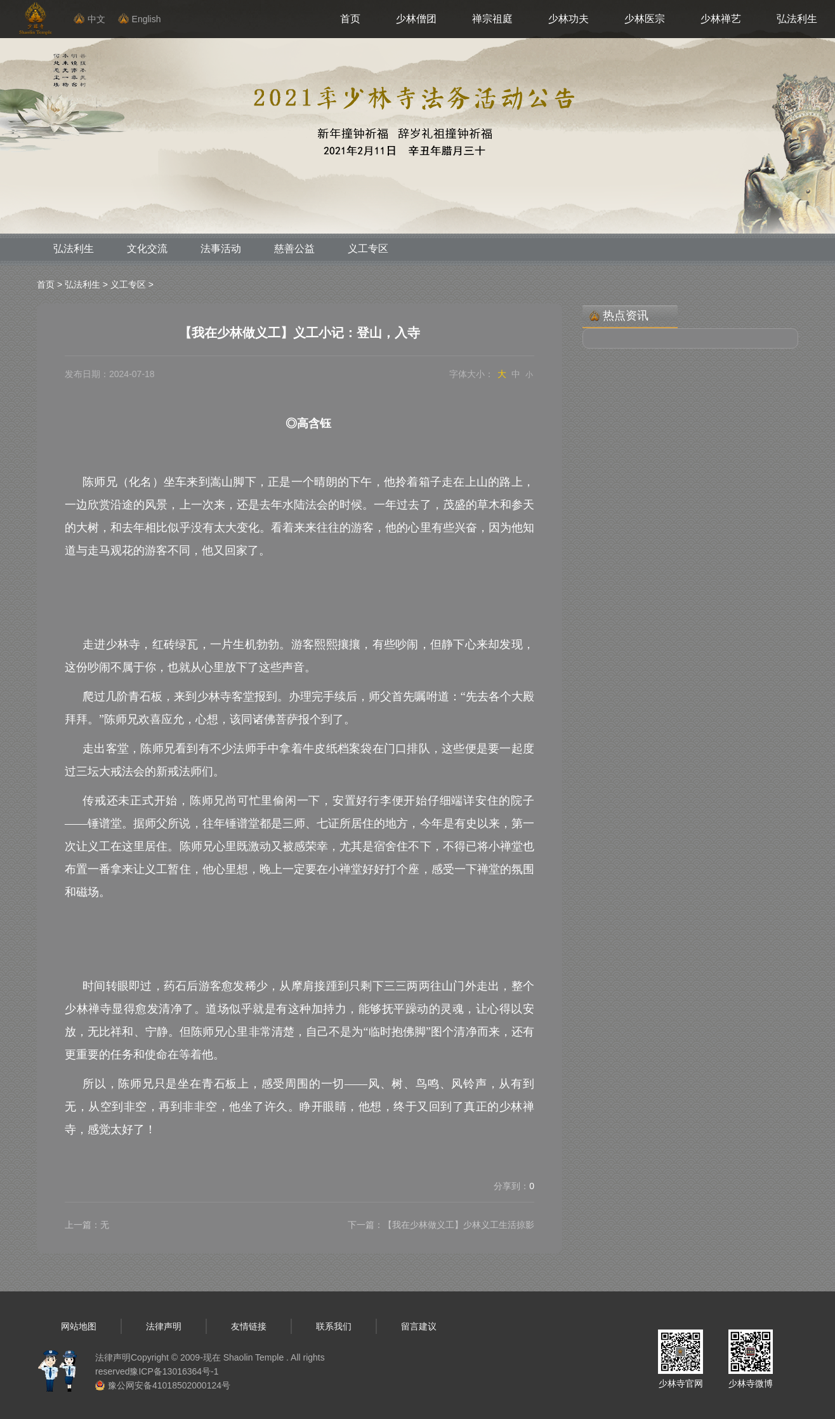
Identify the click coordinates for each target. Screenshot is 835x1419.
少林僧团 (416, 18)
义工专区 (368, 248)
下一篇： (441, 1225)
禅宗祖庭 (492, 18)
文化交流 (147, 248)
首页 (350, 18)
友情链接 (248, 1326)
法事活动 (221, 248)
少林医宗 (644, 18)
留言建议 (419, 1326)
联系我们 (334, 1326)
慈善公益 (294, 248)
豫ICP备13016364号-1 (173, 1371)
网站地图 (78, 1326)
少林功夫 (568, 18)
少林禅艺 (720, 18)
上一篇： (87, 1225)
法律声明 (163, 1326)
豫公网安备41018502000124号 (169, 1385)
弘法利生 (797, 18)
